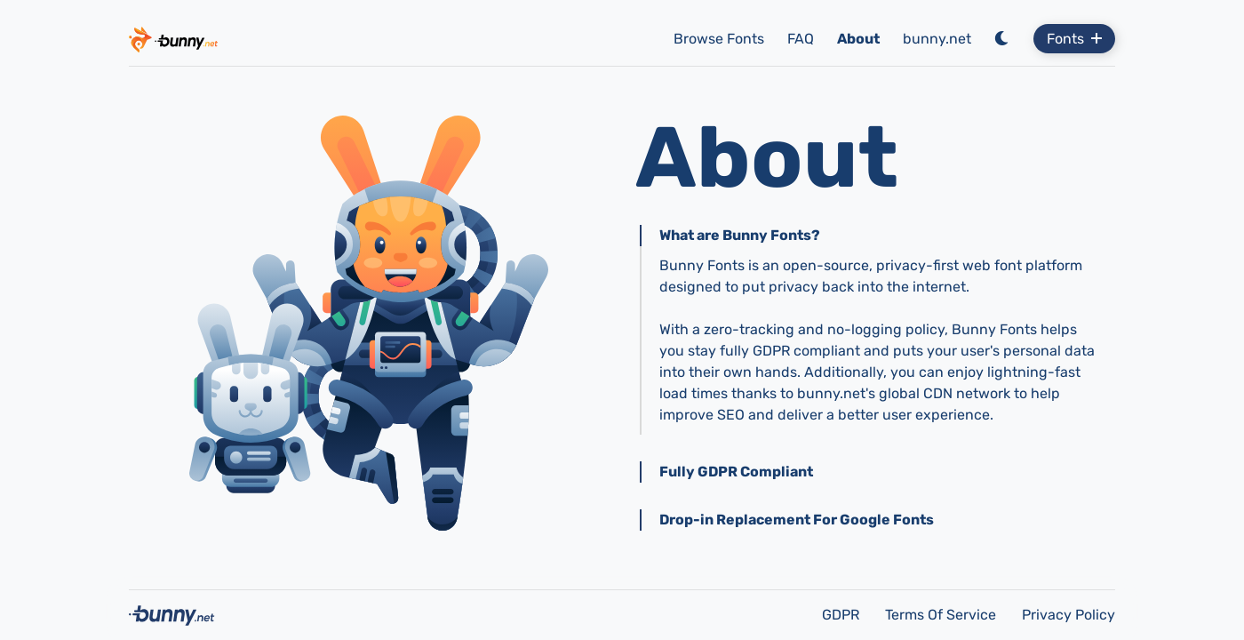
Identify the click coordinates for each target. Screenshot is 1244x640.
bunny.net (937, 38)
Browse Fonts (719, 38)
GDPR (842, 614)
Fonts (1074, 38)
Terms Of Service (942, 614)
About (858, 38)
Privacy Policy (1068, 614)
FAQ (800, 38)
